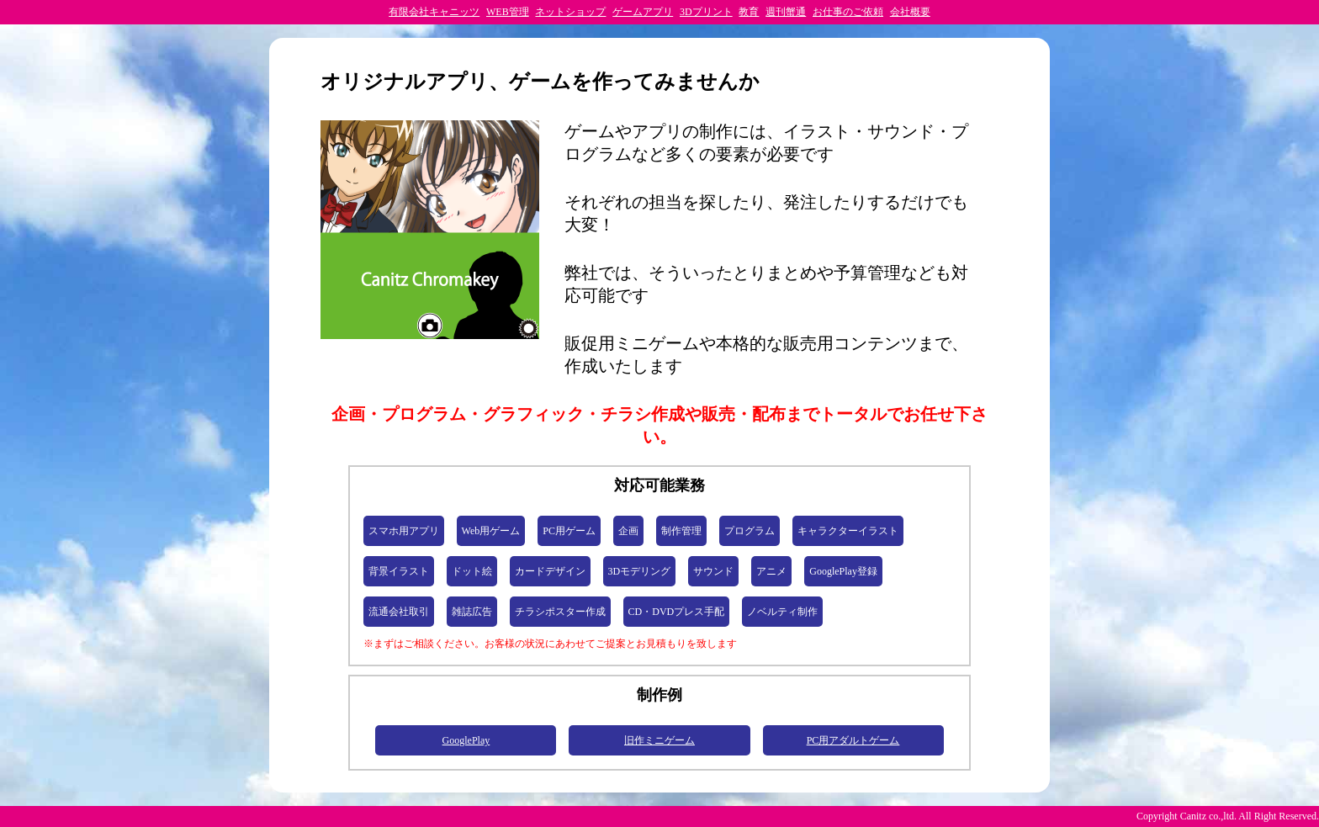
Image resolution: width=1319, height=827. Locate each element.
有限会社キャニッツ (434, 12)
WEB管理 (507, 12)
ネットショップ (570, 12)
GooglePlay (466, 740)
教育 (749, 12)
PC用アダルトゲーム (853, 740)
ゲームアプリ (642, 12)
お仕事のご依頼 (848, 12)
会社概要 (910, 12)
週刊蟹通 (785, 12)
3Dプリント (706, 12)
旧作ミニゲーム (659, 740)
